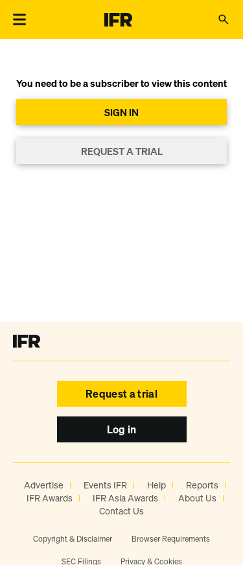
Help (156, 485)
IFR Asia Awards (125, 498)
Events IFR (105, 485)
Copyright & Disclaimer (72, 539)
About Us (197, 498)
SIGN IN (121, 112)
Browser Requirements (171, 539)
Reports (202, 485)
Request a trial (121, 394)
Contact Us (121, 511)
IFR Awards (50, 498)
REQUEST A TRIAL (122, 151)
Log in (122, 429)
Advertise (44, 485)
